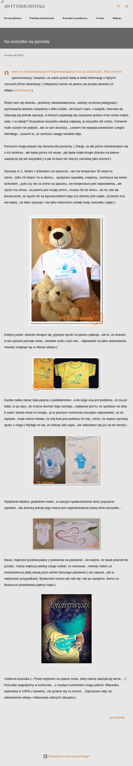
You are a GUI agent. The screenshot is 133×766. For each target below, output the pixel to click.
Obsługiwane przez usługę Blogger (66, 756)
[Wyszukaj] (118, 6)
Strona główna (12, 18)
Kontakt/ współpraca (75, 18)
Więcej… (117, 18)
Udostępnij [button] (117, 717)
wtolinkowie (22, 90)
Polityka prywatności (42, 18)
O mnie (100, 18)
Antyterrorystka (24, 6)
